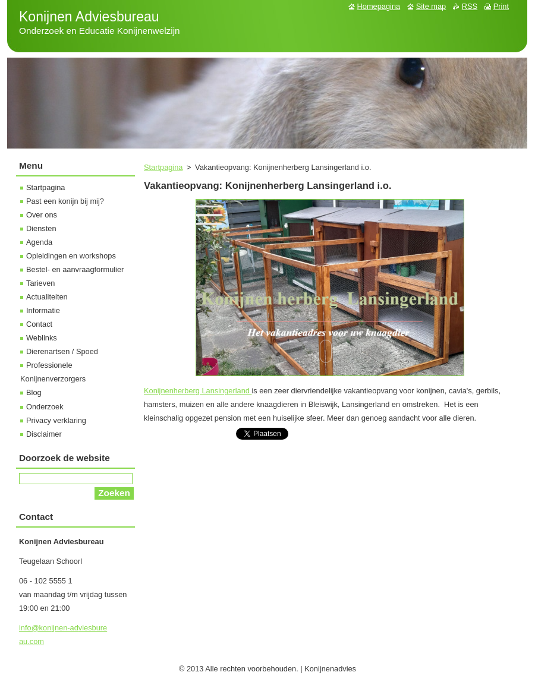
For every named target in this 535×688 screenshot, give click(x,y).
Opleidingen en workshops (71, 255)
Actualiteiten (47, 296)
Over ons (41, 214)
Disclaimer (44, 434)
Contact (39, 324)
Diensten (41, 228)
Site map (431, 6)
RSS (469, 6)
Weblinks (41, 337)
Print (501, 6)
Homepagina (379, 6)
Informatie (43, 310)
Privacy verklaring (56, 420)
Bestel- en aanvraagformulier (75, 269)
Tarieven (40, 283)
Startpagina (163, 167)
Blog (34, 392)
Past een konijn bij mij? (65, 201)
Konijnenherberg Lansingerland (197, 390)
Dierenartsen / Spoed (62, 351)
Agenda (39, 242)
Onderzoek (45, 406)
